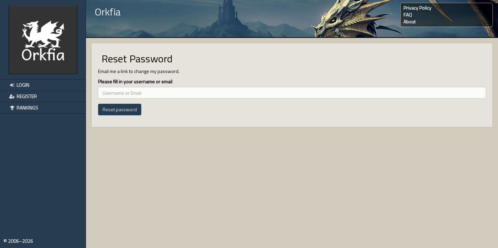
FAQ (407, 14)
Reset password (119, 109)
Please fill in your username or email (135, 81)
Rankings (23, 107)
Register (23, 96)
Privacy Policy (417, 7)
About (409, 21)
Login (19, 85)
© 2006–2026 (18, 241)
